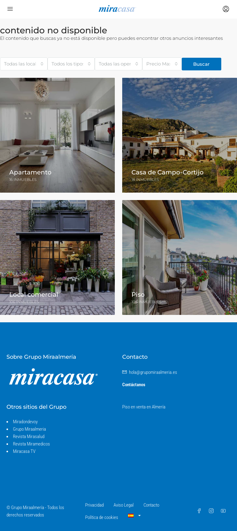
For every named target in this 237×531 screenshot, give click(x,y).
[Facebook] (200, 511)
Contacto (151, 505)
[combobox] (24, 63)
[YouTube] (224, 511)
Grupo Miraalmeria (29, 429)
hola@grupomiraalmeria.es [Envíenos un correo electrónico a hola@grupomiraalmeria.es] (153, 372)
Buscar (201, 64)
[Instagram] (212, 511)
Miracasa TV (24, 451)
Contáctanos (133, 384)
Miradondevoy (25, 421)
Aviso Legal (124, 505)
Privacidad (94, 505)
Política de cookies (101, 517)
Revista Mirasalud (28, 436)
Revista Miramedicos (31, 444)
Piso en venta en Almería (143, 407)
